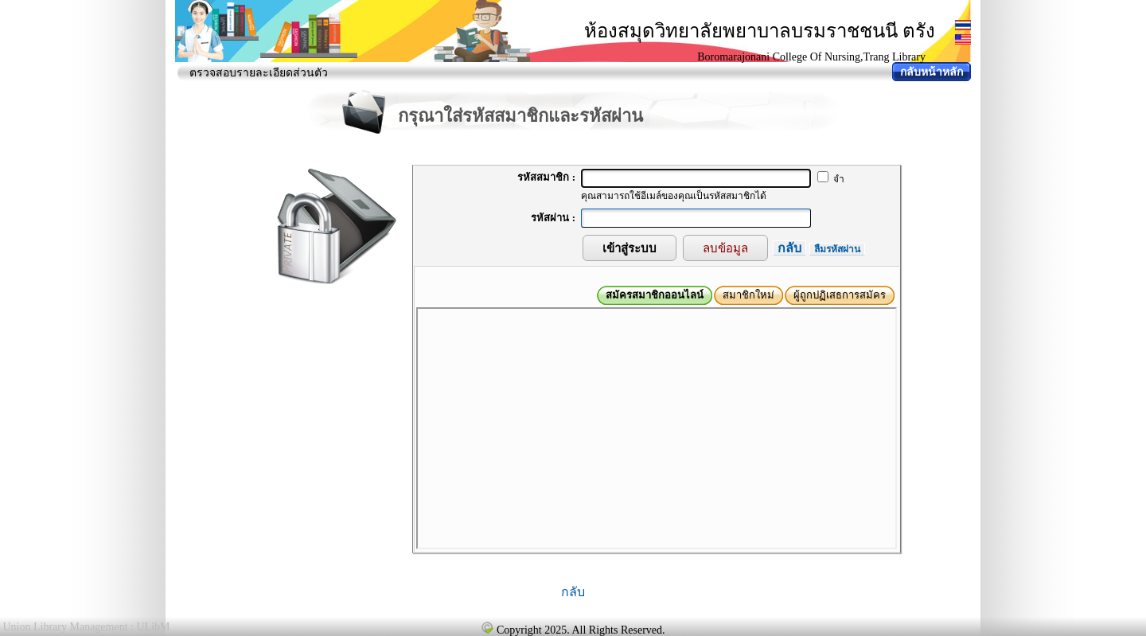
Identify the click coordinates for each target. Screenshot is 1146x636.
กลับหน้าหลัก (931, 72)
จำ (830, 179)
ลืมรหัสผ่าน (837, 249)
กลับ (789, 248)
